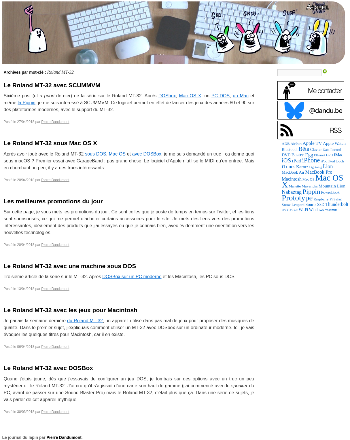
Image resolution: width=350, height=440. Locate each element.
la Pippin (26, 102)
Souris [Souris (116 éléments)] (310, 204)
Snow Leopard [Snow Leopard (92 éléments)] (293, 204)
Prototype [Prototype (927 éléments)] (297, 197)
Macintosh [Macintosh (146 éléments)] (292, 179)
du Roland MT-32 (85, 320)
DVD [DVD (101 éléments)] (286, 155)
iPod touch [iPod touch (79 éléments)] (336, 161)
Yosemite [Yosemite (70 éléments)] (331, 210)
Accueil (318, 7)
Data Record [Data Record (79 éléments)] (332, 150)
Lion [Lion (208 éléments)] (328, 166)
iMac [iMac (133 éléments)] (338, 154)
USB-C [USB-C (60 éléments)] (293, 210)
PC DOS (220, 95)
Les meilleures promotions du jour (53, 201)
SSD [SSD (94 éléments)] (320, 204)
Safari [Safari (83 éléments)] (338, 199)
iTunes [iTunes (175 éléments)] (288, 166)
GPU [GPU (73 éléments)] (329, 155)
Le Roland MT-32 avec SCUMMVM (52, 85)
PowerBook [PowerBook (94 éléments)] (330, 192)
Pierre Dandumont (55, 122)
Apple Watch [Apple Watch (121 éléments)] (334, 143)
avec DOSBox (146, 153)
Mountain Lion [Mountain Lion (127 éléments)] (332, 185)
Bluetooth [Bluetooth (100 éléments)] (290, 149)
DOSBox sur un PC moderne (131, 276)
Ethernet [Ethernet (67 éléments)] (319, 155)
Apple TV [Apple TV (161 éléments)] (312, 143)
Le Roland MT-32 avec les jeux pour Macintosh (70, 310)
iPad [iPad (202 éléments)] (296, 161)
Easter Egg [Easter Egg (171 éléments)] (302, 155)
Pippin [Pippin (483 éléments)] (311, 191)
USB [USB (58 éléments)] (285, 210)
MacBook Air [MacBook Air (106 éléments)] (293, 172)
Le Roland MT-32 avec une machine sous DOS (70, 266)
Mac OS (117, 153)
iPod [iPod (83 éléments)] (324, 161)
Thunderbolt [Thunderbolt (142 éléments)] (336, 204)
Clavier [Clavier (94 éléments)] (316, 149)
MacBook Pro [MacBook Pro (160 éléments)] (318, 172)
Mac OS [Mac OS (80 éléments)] (308, 179)
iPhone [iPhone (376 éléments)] (311, 160)
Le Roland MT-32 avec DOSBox (48, 368)
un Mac (241, 95)
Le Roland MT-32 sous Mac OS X (50, 143)
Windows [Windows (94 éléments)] (316, 210)
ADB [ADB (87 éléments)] (286, 143)
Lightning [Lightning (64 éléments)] (315, 167)
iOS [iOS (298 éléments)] (286, 160)
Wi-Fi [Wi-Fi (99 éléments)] (303, 210)
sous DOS (95, 153)
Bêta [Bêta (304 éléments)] (303, 149)
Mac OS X (190, 95)
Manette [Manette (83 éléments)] (295, 186)
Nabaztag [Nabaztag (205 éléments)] (292, 192)
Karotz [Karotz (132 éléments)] (302, 166)
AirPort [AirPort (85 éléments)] (296, 143)
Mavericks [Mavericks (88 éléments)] (310, 186)
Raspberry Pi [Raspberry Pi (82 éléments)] (323, 199)
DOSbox (167, 95)
